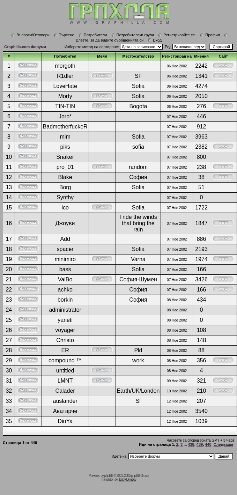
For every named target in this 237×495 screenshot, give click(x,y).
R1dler (65, 76)
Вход (155, 40)
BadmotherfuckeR (65, 127)
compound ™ (65, 360)
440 (208, 444)
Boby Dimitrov (127, 479)
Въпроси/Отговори (30, 35)
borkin (65, 300)
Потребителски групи (132, 35)
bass (65, 269)
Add (65, 239)
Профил (210, 35)
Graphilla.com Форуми (25, 47)
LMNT (65, 381)
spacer (65, 249)
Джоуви (65, 223)
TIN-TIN (65, 106)
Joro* (65, 116)
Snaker (65, 157)
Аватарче (65, 411)
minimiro (64, 259)
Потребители (93, 35)
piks (65, 147)
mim (65, 137)
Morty (65, 96)
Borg (65, 187)
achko (65, 290)
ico (64, 207)
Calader (65, 391)
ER (65, 350)
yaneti (65, 320)
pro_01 (65, 167)
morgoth (65, 66)
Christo (65, 340)
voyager (65, 330)
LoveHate (65, 86)
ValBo (65, 279)
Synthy (65, 197)
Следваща (223, 444)
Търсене (64, 35)
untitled (65, 371)
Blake (65, 177)
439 (200, 444)
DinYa (65, 421)
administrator (65, 310)
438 (191, 444)
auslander (65, 401)
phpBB (108, 476)
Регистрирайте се (176, 35)
